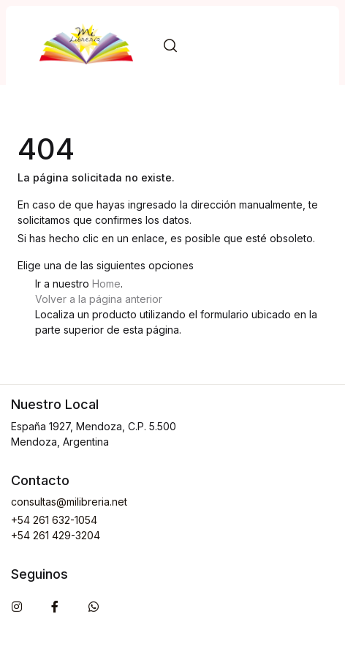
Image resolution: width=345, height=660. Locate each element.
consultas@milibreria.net (69, 501)
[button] (170, 45)
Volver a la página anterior (98, 299)
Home (106, 283)
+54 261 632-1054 (54, 520)
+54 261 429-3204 (55, 535)
